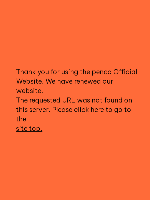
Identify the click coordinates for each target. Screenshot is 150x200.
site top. (29, 128)
